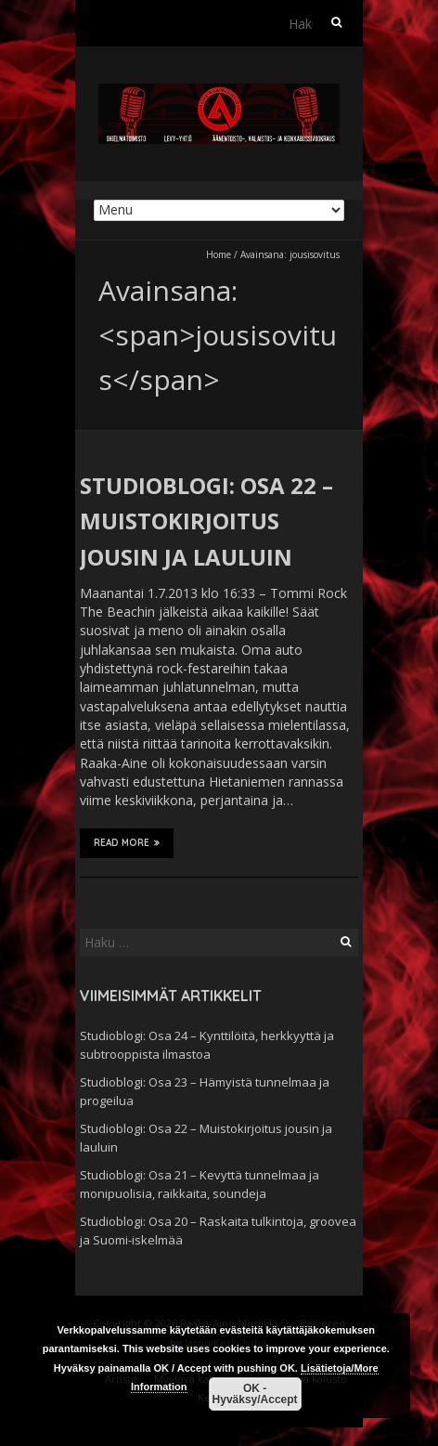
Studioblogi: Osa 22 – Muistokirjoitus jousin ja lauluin (206, 521)
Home (218, 254)
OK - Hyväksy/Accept (255, 1394)
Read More (127, 842)
